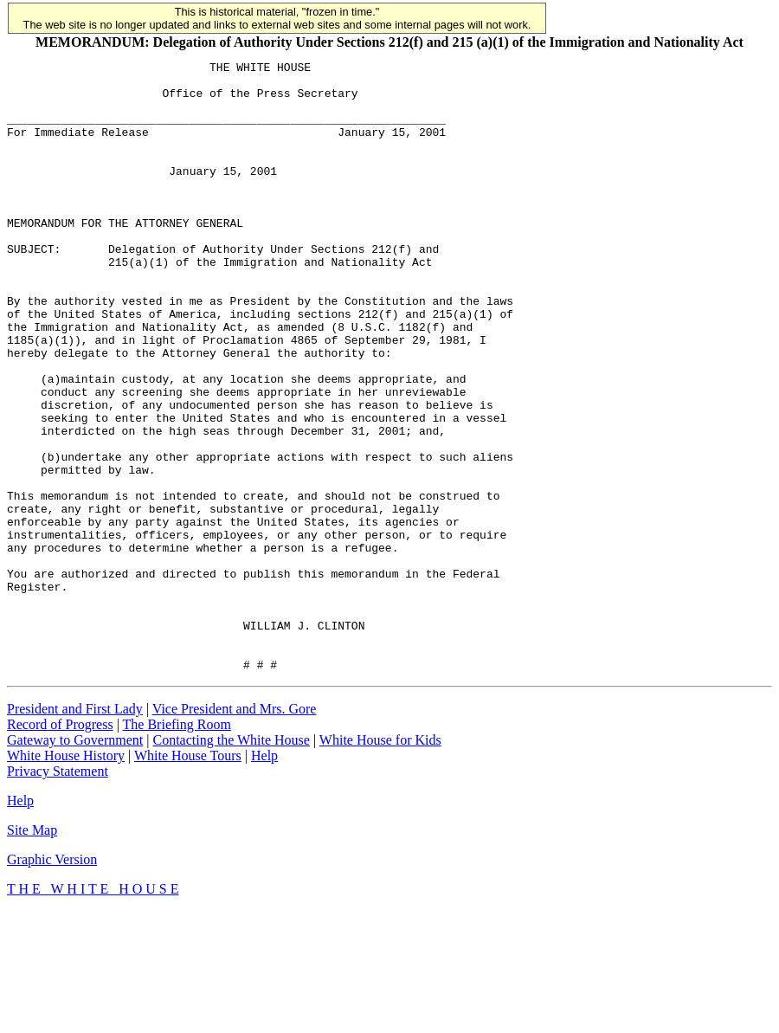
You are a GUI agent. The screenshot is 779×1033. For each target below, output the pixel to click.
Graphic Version (52, 981)
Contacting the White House (230, 862)
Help (264, 877)
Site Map (32, 952)
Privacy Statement (57, 893)
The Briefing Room (177, 846)
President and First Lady (75, 830)
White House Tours (187, 877)
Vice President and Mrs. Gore (234, 830)
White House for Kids (380, 862)
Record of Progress (60, 846)
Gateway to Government (75, 862)
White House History (66, 877)
